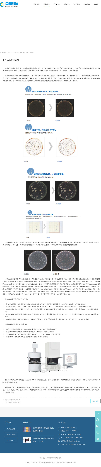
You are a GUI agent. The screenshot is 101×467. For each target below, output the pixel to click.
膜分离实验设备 (11, 429)
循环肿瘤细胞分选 (14, 402)
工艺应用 (47, 4)
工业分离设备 (11, 440)
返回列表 (95, 401)
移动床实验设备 (11, 434)
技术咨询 (87, 4)
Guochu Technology (74, 434)
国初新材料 (57, 458)
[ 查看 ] (40, 431)
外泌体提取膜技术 (14, 400)
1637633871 (70, 437)
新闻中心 (67, 4)
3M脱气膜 (50, 458)
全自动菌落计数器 (27, 52)
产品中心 (57, 4)
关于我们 (77, 4)
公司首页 (37, 4)
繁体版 (96, 4)
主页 (10, 52)
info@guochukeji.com (73, 441)
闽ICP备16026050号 (69, 462)
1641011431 (79, 437)
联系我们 (62, 422)
